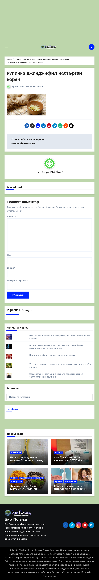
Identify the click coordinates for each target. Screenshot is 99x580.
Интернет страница (17, 281)
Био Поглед (16, 520)
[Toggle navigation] (7, 46)
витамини (16, 453)
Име (10, 255)
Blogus (85, 572)
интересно (70, 481)
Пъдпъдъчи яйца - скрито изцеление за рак (52, 355)
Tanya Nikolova (22, 86)
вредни (58, 481)
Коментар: (13, 216)
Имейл (11, 268)
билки (14, 478)
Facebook (12, 409)
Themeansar (49, 576)
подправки (16, 481)
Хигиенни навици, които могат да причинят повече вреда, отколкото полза (69, 489)
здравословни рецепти (31, 478)
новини (58, 453)
